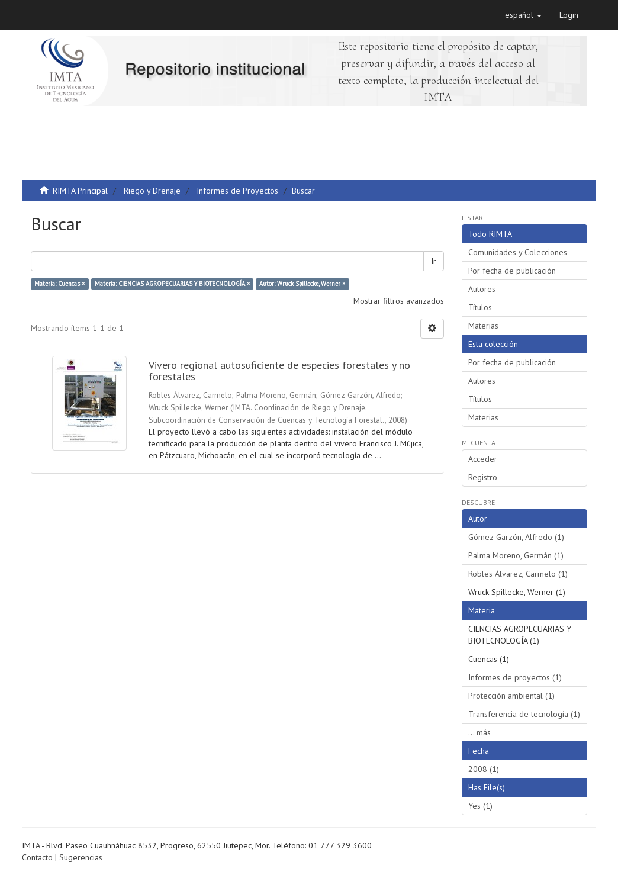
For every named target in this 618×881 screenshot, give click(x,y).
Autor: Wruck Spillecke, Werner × (302, 283)
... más (479, 732)
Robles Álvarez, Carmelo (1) (518, 573)
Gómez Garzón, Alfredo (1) (516, 537)
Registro (482, 477)
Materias (483, 325)
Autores (481, 289)
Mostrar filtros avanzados (398, 300)
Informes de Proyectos (237, 190)
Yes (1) (480, 805)
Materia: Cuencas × (59, 283)
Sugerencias (80, 857)
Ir (433, 261)
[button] (523, 15)
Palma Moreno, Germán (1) (516, 555)
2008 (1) (483, 769)
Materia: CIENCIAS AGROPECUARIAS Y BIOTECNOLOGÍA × (172, 283)
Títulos (480, 307)
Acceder (482, 459)
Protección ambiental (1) (511, 695)
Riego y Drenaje (152, 190)
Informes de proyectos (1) (515, 677)
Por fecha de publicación (512, 270)
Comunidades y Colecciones (517, 252)
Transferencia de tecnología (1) (524, 714)
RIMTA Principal (80, 190)
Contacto (37, 857)
